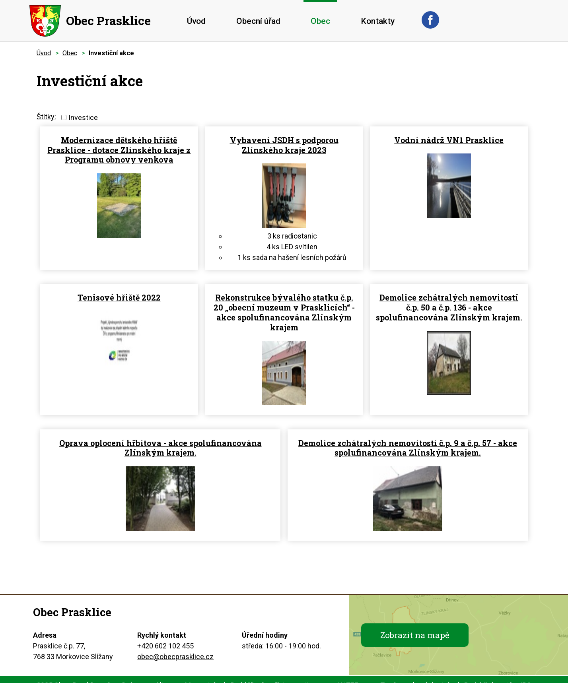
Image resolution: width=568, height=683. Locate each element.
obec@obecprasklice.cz (175, 644)
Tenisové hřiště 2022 (119, 290)
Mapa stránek (206, 673)
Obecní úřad (258, 21)
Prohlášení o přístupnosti (269, 673)
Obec (320, 21)
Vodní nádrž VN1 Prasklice (449, 140)
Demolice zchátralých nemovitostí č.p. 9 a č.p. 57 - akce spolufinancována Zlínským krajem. (292, 438)
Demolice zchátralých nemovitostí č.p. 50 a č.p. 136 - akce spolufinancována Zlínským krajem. (449, 300)
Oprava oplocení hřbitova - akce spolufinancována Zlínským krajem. (122, 433)
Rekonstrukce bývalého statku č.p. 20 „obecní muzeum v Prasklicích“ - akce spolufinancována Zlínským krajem (284, 305)
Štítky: (46, 117)
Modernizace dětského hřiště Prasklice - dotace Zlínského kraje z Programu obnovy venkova (119, 150)
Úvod (196, 21)
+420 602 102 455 (165, 634)
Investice (83, 117)
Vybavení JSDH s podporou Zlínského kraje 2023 (284, 145)
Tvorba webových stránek (420, 673)
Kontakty (378, 21)
